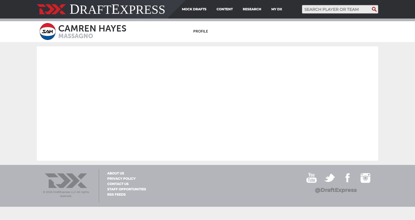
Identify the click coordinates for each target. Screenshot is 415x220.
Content (224, 9)
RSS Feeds (116, 194)
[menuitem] (286, 9)
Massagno (75, 36)
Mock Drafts (194, 9)
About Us (115, 173)
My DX (276, 9)
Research (252, 9)
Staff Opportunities (126, 189)
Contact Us (118, 184)
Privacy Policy (121, 178)
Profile (200, 31)
